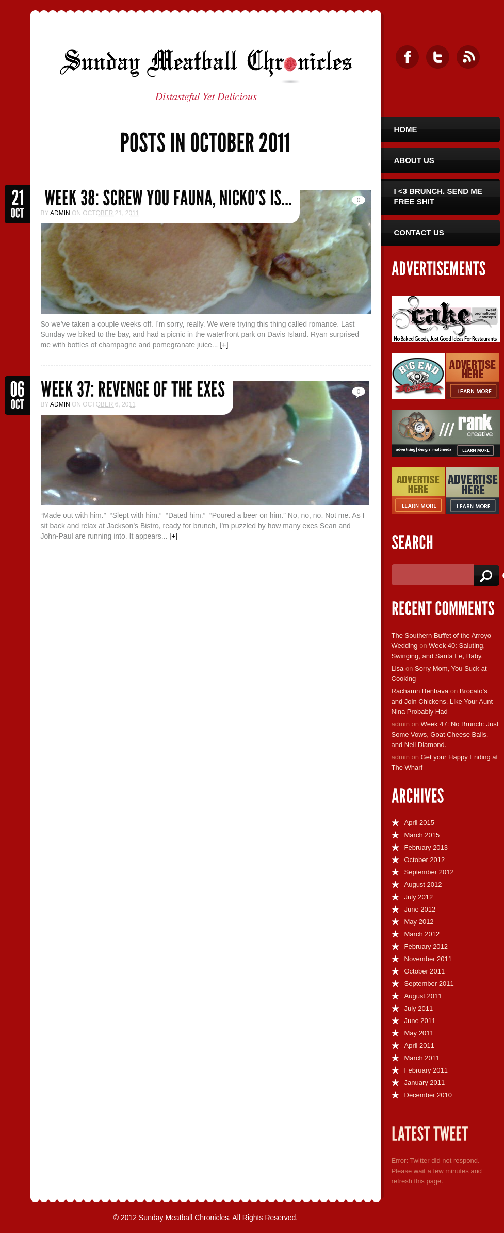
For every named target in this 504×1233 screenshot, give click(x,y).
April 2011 (419, 1045)
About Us (414, 160)
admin (60, 213)
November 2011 (428, 959)
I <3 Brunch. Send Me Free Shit (438, 196)
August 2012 (423, 884)
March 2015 (422, 835)
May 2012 (419, 922)
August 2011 (423, 996)
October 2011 (424, 971)
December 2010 (428, 1095)
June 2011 (420, 1021)
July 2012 (418, 897)
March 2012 (422, 934)
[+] (224, 344)
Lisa (398, 668)
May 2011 (419, 1033)
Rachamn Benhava (420, 691)
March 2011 (422, 1058)
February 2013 (426, 847)
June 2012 (420, 909)
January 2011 (424, 1082)
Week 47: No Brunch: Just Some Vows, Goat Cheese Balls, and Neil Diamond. (445, 734)
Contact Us (419, 232)
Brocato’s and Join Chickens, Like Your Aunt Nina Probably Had (442, 701)
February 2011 (426, 1070)
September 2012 (429, 872)
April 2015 (419, 822)
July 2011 (418, 1008)
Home (405, 129)
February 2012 (426, 946)
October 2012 (424, 860)
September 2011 (429, 983)
